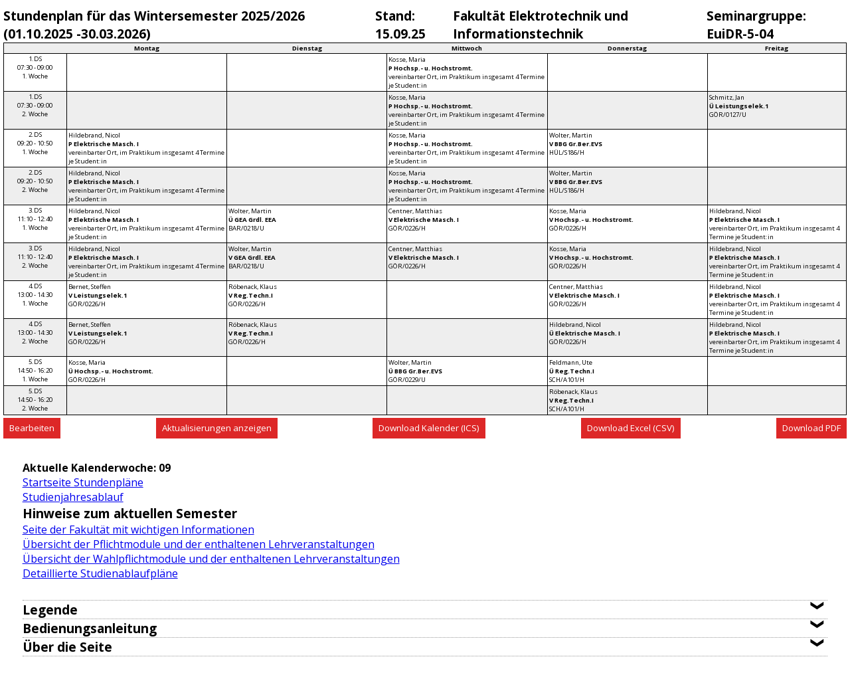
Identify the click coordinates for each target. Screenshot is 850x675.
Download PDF (811, 428)
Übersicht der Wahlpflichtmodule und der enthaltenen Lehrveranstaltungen (211, 558)
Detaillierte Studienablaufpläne (100, 573)
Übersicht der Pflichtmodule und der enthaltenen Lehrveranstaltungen (199, 544)
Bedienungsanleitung (90, 628)
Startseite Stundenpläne (83, 482)
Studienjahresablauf (73, 497)
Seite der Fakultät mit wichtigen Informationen (138, 529)
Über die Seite (67, 647)
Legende (50, 610)
